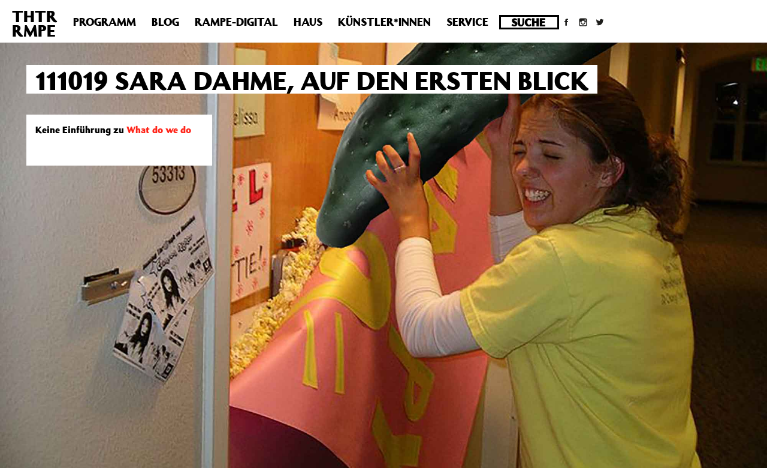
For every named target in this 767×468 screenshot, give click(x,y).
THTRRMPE (35, 23)
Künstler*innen (384, 21)
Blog (165, 21)
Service (467, 21)
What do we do (158, 130)
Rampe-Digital (236, 21)
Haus (308, 21)
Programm (104, 21)
